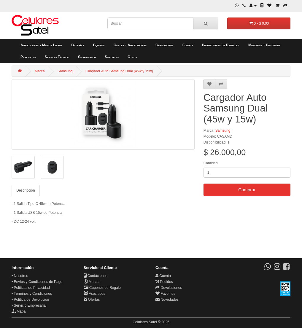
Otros (132, 57)
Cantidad (211, 163)
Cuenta (163, 276)
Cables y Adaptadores (130, 45)
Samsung (65, 71)
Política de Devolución (31, 299)
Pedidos (164, 282)
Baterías (77, 45)
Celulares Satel (145, 322)
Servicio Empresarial (30, 305)
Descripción (25, 190)
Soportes (112, 57)
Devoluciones (168, 288)
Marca (39, 71)
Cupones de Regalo (102, 288)
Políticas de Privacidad (32, 288)
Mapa (19, 311)
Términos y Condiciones (33, 294)
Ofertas (92, 299)
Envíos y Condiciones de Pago (38, 282)
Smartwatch (87, 57)
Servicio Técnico (57, 57)
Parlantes (28, 57)
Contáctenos (96, 276)
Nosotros (21, 276)
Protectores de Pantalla (220, 45)
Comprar (246, 189)
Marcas (92, 282)
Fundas (187, 45)
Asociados (94, 294)
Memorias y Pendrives (264, 45)
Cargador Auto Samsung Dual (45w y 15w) (119, 71)
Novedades (167, 299)
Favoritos (165, 294)
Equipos (99, 45)
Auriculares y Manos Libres (41, 45)
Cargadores (164, 45)
